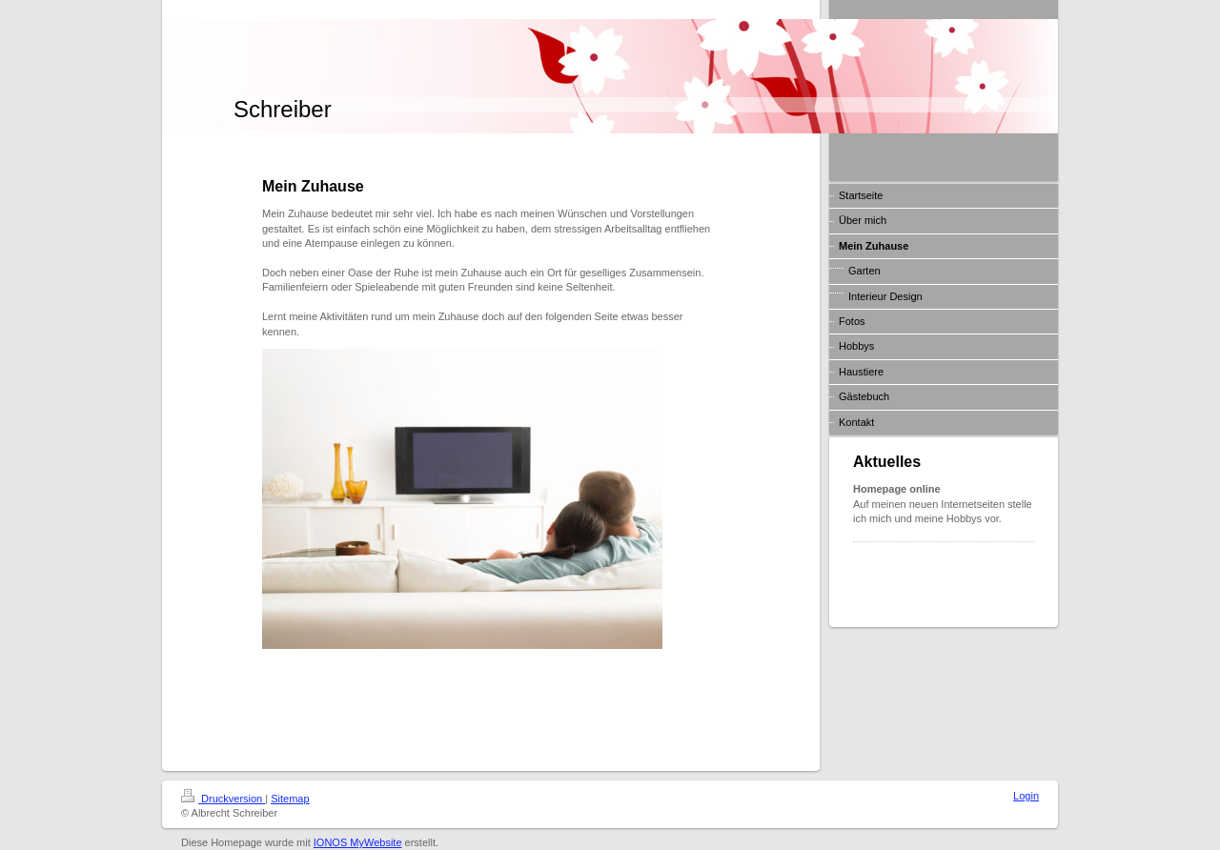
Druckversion (223, 798)
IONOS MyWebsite (358, 842)
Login (1026, 795)
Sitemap (290, 798)
